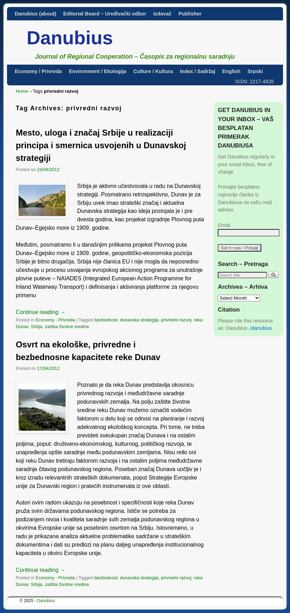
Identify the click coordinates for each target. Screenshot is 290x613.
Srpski (255, 71)
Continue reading (41, 312)
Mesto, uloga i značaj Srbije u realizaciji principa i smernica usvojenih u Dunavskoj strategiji (101, 145)
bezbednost (105, 319)
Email (224, 225)
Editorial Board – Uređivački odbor (104, 14)
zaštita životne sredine (67, 326)
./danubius (260, 328)
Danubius (70, 37)
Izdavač (162, 14)
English (231, 71)
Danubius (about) (35, 14)
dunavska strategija (139, 319)
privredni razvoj (176, 319)
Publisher (190, 14)
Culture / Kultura (153, 71)
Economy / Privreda (38, 71)
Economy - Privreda (55, 319)
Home (22, 91)
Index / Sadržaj (197, 71)
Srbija (36, 326)
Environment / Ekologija (97, 71)
